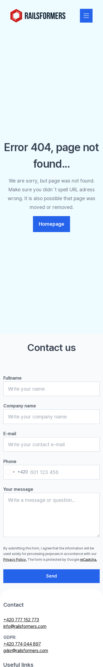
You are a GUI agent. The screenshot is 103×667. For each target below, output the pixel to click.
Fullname (12, 378)
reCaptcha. (88, 559)
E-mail (9, 433)
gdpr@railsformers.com (25, 650)
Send (51, 576)
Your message (18, 489)
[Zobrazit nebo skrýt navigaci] (86, 16)
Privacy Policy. (15, 559)
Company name (19, 406)
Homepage (51, 224)
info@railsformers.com (24, 626)
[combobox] (16, 472)
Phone (9, 461)
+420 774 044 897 (22, 644)
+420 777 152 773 (21, 619)
